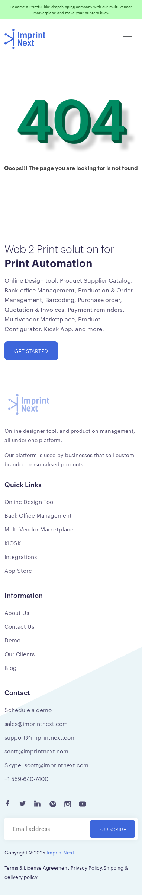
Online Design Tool (29, 501)
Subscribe (112, 828)
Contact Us (19, 626)
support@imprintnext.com (40, 737)
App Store (18, 570)
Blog (10, 668)
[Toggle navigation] (127, 39)
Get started (31, 350)
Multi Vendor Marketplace (39, 529)
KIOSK (12, 543)
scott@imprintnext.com (36, 751)
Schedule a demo (28, 710)
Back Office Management (38, 515)
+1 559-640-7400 (26, 779)
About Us (16, 612)
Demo (12, 640)
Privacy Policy (86, 867)
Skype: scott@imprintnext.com (46, 765)
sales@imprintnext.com (36, 723)
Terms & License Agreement (36, 867)
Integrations (20, 557)
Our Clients (19, 654)
